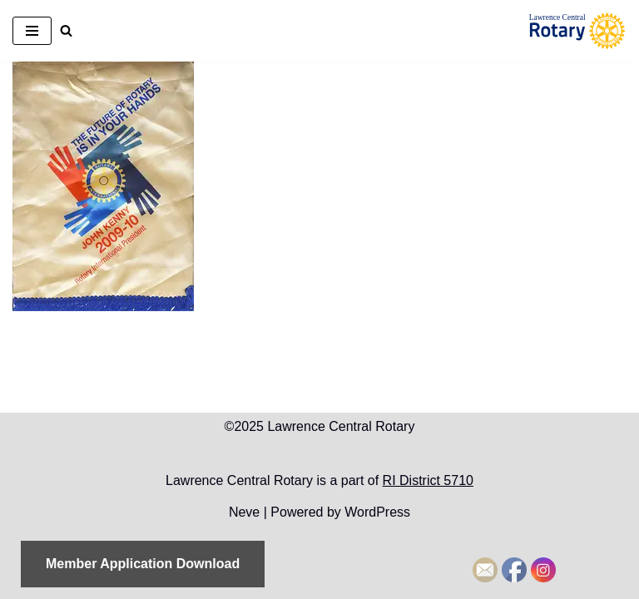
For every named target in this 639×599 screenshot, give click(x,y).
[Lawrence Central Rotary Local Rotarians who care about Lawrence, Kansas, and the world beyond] (577, 31)
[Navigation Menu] (32, 31)
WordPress (377, 512)
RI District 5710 (428, 480)
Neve (244, 512)
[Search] (66, 30)
